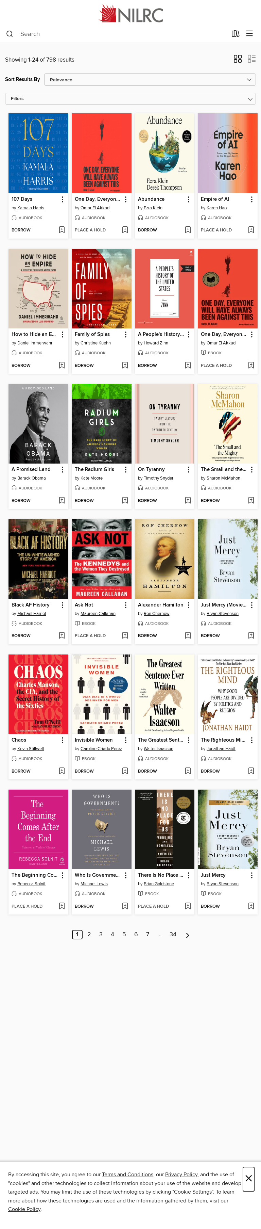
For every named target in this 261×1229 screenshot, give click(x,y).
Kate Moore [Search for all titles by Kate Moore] (92, 478)
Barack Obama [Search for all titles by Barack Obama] (31, 478)
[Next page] (187, 935)
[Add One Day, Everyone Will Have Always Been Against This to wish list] (125, 230)
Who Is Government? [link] (98, 875)
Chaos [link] (19, 740)
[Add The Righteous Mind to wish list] (251, 771)
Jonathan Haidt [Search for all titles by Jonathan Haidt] (221, 748)
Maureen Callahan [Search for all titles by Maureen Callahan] (98, 613)
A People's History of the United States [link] (161, 334)
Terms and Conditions (127, 1174)
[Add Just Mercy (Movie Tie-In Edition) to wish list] (251, 636)
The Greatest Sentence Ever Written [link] (161, 740)
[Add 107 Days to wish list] (61, 230)
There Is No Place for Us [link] (161, 875)
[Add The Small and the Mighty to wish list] (251, 501)
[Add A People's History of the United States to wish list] (188, 365)
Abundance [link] (151, 199)
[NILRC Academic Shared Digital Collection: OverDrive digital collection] (130, 12)
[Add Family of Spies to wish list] (125, 365)
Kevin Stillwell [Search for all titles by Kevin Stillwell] (30, 748)
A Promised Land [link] (31, 470)
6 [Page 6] (136, 934)
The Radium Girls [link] (94, 470)
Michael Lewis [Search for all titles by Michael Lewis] (94, 884)
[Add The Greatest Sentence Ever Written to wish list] (188, 771)
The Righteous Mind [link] (224, 740)
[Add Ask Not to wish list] (125, 636)
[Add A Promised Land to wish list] (61, 501)
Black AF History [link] (31, 605)
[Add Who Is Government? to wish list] (125, 906)
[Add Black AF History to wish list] (61, 636)
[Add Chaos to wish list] (61, 771)
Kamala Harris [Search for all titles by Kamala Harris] (30, 208)
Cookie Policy (24, 1209)
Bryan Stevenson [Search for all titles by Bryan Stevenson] (223, 613)
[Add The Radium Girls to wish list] (125, 501)
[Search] (9, 34)
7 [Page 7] (147, 934)
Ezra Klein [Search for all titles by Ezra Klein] (153, 208)
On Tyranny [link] (151, 470)
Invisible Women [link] (94, 740)
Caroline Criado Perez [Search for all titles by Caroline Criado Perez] (101, 748)
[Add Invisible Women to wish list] (125, 771)
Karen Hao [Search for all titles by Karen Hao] (217, 208)
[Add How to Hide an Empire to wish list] (61, 365)
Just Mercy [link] (213, 875)
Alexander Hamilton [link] (161, 605)
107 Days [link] (22, 199)
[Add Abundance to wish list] (188, 230)
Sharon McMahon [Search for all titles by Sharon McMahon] (223, 478)
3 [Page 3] (101, 934)
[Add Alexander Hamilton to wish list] (188, 636)
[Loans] (235, 35)
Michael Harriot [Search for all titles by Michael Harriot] (31, 613)
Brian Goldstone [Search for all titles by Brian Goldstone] (159, 884)
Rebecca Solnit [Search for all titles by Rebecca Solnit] (31, 884)
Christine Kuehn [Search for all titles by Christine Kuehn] (96, 343)
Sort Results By (22, 79)
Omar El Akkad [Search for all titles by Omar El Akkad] (95, 208)
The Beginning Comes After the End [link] (35, 875)
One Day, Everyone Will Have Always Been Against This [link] (98, 199)
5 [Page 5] (124, 934)
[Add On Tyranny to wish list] (188, 501)
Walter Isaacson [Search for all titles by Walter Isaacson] (158, 748)
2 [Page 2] (89, 934)
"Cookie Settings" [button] (192, 1191)
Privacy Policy (181, 1174)
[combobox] (116, 34)
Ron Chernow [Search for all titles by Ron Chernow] (157, 613)
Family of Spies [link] (92, 334)
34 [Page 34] (173, 934)
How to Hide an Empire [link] (35, 334)
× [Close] (248, 1179)
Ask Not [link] (84, 605)
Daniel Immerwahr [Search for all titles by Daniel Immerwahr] (34, 343)
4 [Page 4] (112, 934)
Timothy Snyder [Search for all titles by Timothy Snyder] (158, 478)
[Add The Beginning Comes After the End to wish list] (61, 906)
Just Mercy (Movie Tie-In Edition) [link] (224, 605)
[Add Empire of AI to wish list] (251, 230)
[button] (237, 61)
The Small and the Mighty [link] (224, 470)
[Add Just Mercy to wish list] (251, 906)
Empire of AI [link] (215, 199)
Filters (17, 99)
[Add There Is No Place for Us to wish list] (188, 906)
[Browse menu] (249, 33)
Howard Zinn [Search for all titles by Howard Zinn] (156, 343)
